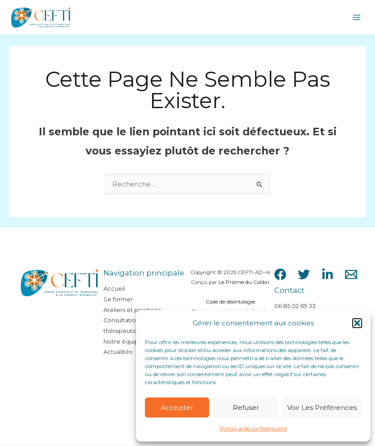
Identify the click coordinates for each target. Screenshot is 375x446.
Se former (118, 299)
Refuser (246, 407)
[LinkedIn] (327, 274)
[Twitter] (304, 274)
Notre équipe (123, 341)
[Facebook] (280, 274)
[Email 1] (351, 274)
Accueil (114, 289)
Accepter (177, 407)
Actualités (117, 352)
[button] (357, 323)
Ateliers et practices (132, 310)
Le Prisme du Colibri (243, 283)
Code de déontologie (230, 302)
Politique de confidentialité (253, 428)
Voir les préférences (322, 407)
